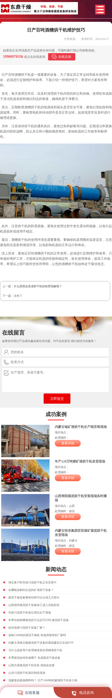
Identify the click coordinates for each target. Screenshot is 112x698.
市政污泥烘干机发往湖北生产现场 (29, 612)
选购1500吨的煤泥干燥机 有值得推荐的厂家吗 (37, 635)
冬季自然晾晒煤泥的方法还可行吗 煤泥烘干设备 (38, 620)
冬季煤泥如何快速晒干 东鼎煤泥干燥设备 (34, 657)
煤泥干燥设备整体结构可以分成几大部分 (33, 597)
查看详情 (67, 443)
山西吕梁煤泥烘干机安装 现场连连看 (31, 665)
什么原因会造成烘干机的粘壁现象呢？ (38, 286)
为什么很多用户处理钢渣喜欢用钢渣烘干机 (35, 650)
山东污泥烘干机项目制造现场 (26, 672)
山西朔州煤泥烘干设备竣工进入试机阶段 (33, 605)
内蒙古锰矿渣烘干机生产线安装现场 (81, 426)
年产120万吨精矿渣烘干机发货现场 (80, 461)
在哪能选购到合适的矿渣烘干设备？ (31, 590)
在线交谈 (64, 56)
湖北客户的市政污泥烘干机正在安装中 (32, 582)
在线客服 (29, 692)
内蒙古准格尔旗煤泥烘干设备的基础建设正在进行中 (41, 642)
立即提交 (57, 399)
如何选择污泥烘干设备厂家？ (26, 627)
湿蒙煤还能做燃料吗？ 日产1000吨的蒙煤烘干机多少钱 (42, 680)
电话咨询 (83, 692)
